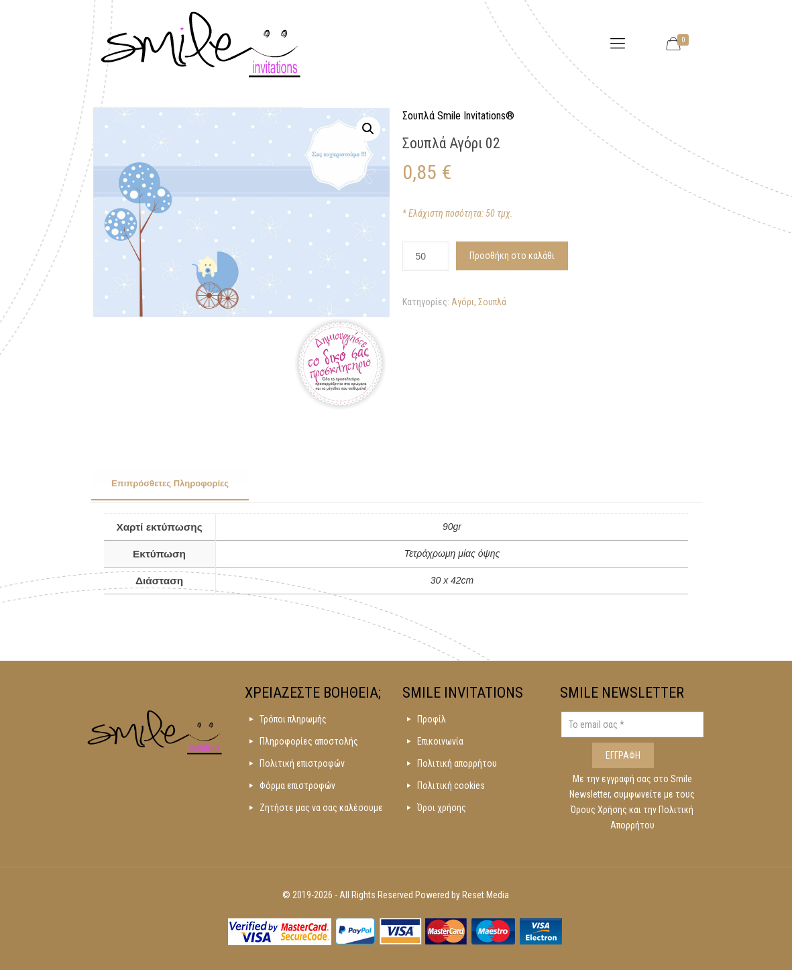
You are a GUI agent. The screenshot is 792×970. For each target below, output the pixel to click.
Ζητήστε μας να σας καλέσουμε (321, 807)
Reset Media (485, 895)
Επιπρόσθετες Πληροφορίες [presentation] (170, 483)
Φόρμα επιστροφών (297, 785)
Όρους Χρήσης (600, 809)
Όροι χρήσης (441, 807)
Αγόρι (462, 302)
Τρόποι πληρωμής (293, 719)
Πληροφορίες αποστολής (309, 741)
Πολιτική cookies (451, 785)
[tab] (170, 484)
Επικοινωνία (440, 741)
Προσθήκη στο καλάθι (512, 255)
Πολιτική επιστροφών (302, 763)
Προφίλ (431, 719)
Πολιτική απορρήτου (457, 763)
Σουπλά (492, 302)
